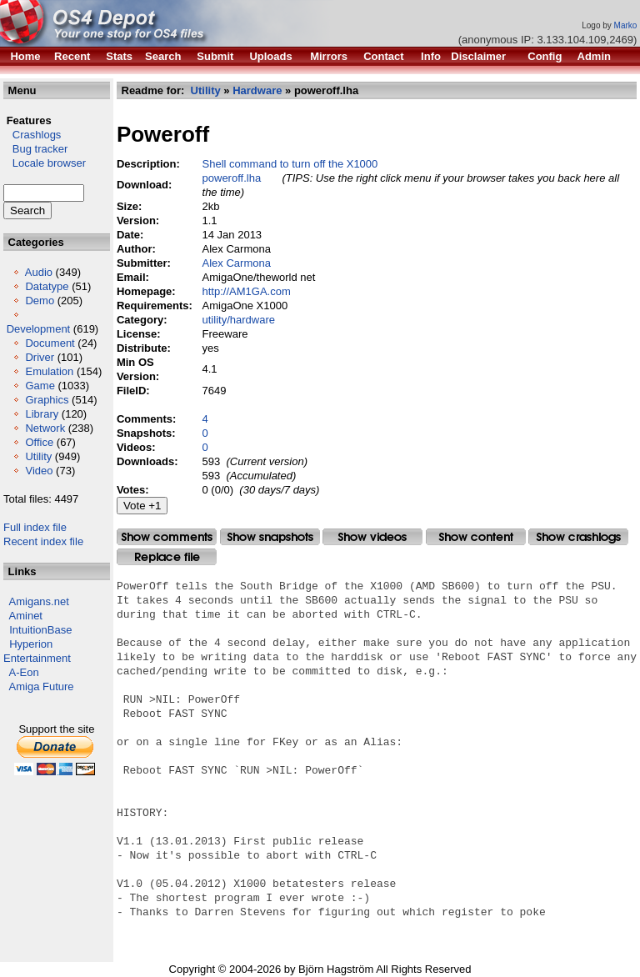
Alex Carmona (236, 263)
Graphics (46, 399)
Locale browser (44, 163)
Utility (38, 456)
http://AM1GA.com (246, 291)
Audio (38, 272)
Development (39, 329)
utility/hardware (238, 319)
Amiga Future (41, 686)
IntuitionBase (40, 630)
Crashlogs (32, 134)
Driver (39, 357)
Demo (39, 300)
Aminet (25, 615)
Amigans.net (39, 601)
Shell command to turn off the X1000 (290, 164)
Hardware (257, 90)
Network (45, 428)
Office (39, 442)
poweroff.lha (232, 178)
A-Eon (24, 672)
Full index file (35, 527)
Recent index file (43, 541)
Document (49, 343)
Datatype (46, 286)
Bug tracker (35, 149)
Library (41, 414)
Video (38, 470)
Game (39, 385)
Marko (626, 25)
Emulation (49, 371)
